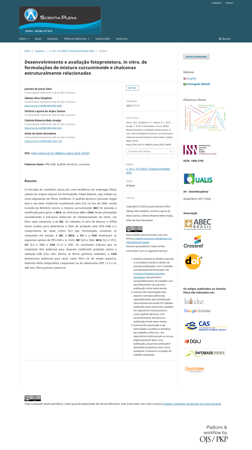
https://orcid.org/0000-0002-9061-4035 (43, 105)
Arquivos (52, 38)
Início (27, 51)
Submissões (102, 38)
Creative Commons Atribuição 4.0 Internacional (191, 404)
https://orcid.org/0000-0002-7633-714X (43, 141)
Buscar (225, 38)
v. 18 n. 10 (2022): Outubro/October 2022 (72, 51)
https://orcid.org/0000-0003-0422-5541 (43, 128)
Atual (38, 38)
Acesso (229, 2)
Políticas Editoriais (75, 38)
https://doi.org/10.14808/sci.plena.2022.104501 (60, 153)
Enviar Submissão (196, 56)
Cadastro (216, 2)
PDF (133, 88)
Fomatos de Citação (139, 151)
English (191, 78)
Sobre (23, 38)
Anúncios (122, 38)
